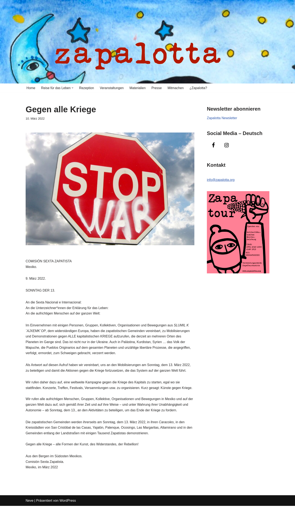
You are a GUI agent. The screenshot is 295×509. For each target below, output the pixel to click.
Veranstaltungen (112, 88)
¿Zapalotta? (200, 88)
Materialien (138, 88)
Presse (157, 88)
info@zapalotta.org (221, 180)
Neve (29, 503)
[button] (73, 88)
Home (30, 88)
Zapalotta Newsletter (222, 118)
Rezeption (87, 88)
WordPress (67, 503)
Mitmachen (177, 88)
